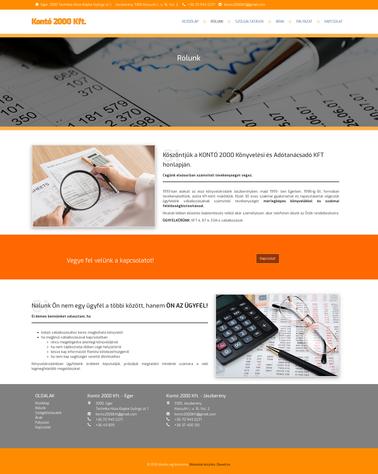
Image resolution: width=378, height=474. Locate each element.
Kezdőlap (190, 21)
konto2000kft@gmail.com (244, 4)
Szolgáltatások (249, 21)
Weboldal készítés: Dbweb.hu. (210, 465)
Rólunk (40, 408)
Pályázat (304, 21)
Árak (280, 21)
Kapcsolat (333, 21)
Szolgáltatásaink (48, 413)
